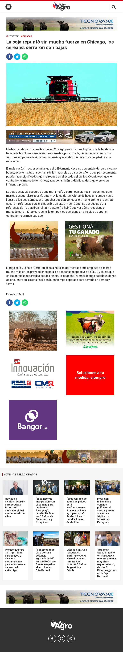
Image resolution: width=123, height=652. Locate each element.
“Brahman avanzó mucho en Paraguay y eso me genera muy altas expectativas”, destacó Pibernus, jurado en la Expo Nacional (107, 563)
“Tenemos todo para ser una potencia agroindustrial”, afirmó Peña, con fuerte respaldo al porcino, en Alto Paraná (46, 560)
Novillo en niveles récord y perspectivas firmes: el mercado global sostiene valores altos (15, 507)
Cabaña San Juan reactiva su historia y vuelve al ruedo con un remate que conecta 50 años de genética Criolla (76, 560)
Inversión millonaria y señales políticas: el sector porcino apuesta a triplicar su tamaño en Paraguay (106, 510)
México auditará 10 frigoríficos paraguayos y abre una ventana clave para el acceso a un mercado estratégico (15, 560)
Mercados (26, 36)
